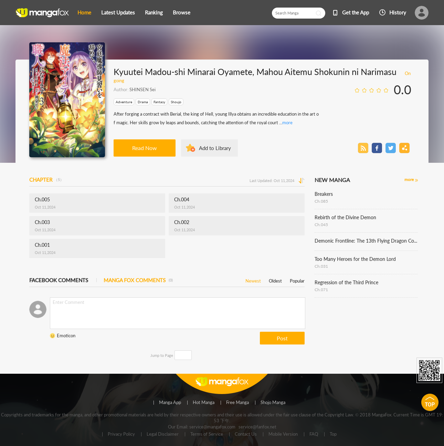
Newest (253, 279)
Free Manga (237, 403)
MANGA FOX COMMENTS (138, 280)
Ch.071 (321, 289)
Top (333, 434)
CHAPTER (46, 180)
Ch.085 (321, 201)
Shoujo (176, 102)
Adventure (124, 102)
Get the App (355, 12)
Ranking (154, 12)
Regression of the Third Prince (346, 282)
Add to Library (215, 148)
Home (84, 12)
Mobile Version (283, 434)
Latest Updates (118, 12)
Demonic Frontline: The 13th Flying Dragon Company (366, 241)
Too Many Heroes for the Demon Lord (355, 259)
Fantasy (159, 102)
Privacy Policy (121, 434)
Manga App (170, 403)
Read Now (144, 148)
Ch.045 (321, 224)
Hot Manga (203, 403)
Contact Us (246, 434)
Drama (143, 102)
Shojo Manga (273, 403)
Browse (181, 12)
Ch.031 (321, 266)
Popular (297, 279)
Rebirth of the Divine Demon (345, 217)
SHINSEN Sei (142, 89)
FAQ (313, 434)
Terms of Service (206, 434)
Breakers (324, 194)
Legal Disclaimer (163, 434)
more (287, 122)
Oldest (275, 279)
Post (282, 338)
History (397, 12)
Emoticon (66, 335)
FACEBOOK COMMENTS (58, 280)
